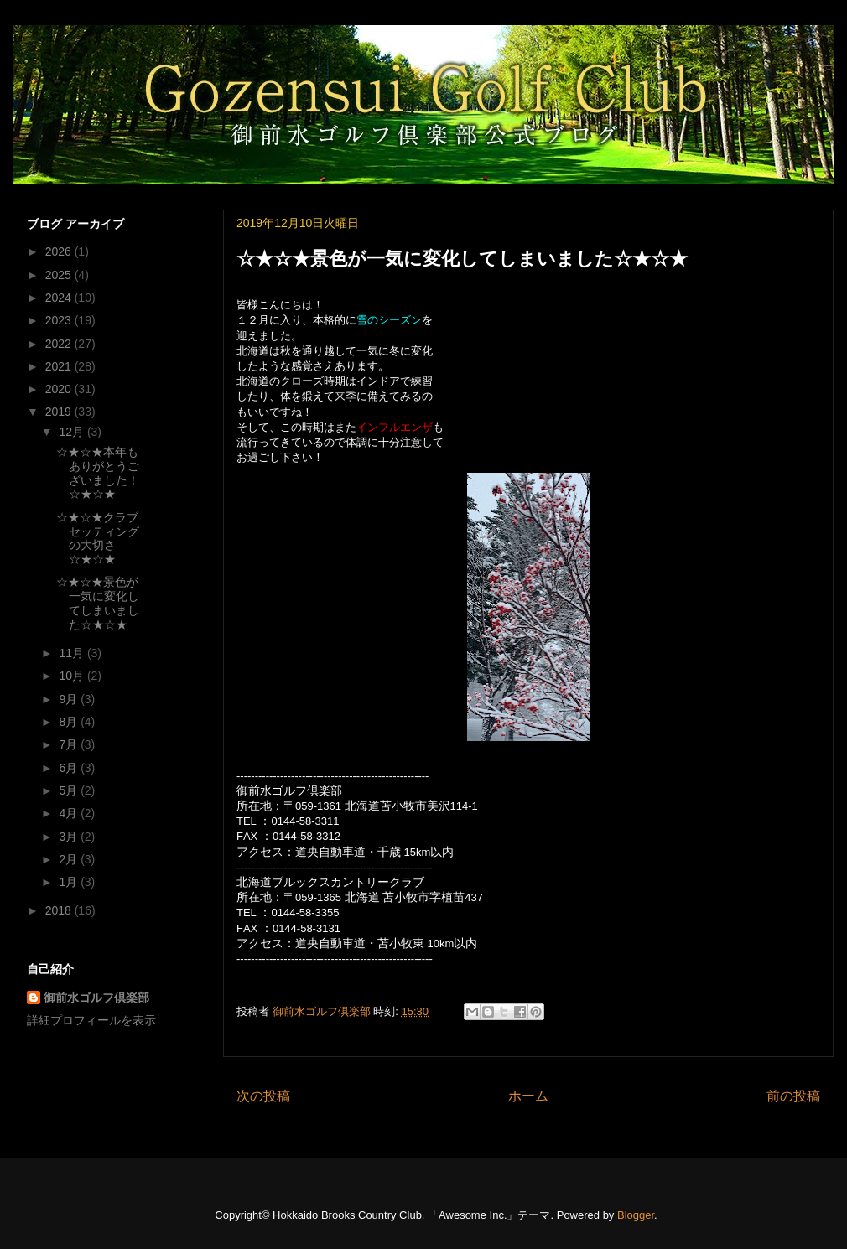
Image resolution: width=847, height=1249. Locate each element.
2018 (60, 910)
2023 (60, 320)
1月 (70, 882)
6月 (70, 768)
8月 (70, 721)
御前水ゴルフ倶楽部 (96, 997)
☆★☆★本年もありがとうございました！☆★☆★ (97, 472)
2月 (70, 859)
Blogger (635, 1215)
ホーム (528, 1096)
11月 (72, 653)
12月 (72, 431)
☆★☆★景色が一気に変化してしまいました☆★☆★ (97, 602)
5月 (70, 790)
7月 (70, 744)
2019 (60, 411)
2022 (60, 343)
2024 (60, 297)
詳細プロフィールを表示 (91, 1020)
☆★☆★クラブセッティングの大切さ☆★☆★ (97, 538)
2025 (60, 275)
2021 (60, 366)
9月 (70, 699)
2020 (60, 389)
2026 (60, 251)
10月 (72, 675)
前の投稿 (793, 1096)
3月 (70, 836)
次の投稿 (263, 1096)
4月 (70, 813)
